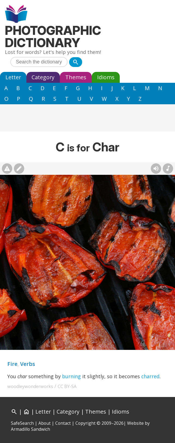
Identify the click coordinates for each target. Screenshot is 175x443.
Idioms (106, 77)
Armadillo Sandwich (30, 429)
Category (43, 77)
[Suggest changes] (19, 168)
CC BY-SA (67, 386)
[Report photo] (7, 168)
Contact (63, 423)
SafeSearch (22, 423)
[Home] (26, 411)
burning (71, 376)
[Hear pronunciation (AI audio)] (156, 168)
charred (150, 376)
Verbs (27, 364)
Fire (12, 364)
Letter (13, 77)
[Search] (75, 62)
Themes (75, 77)
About (44, 423)
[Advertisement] (87, 118)
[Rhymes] (168, 168)
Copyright (85, 423)
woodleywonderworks (30, 386)
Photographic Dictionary (53, 36)
